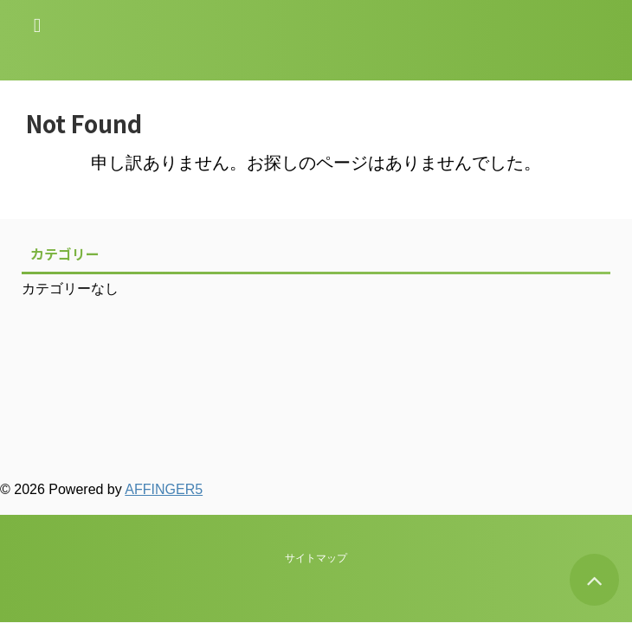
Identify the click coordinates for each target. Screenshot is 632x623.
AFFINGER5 (164, 489)
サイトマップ (316, 411)
